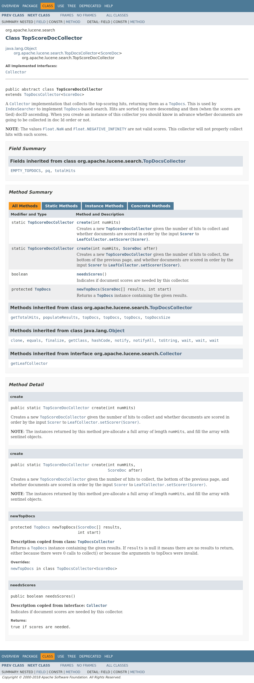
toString (168, 340)
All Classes (117, 15)
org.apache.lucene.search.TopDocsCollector (55, 53)
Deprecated (90, 6)
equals (34, 340)
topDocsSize (157, 317)
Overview (10, 6)
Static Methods (61, 206)
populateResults (60, 317)
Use (61, 6)
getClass (78, 340)
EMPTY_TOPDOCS (26, 170)
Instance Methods (104, 206)
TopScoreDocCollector (51, 222)
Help (109, 6)
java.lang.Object (21, 48)
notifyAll (143, 340)
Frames (67, 15)
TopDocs (43, 289)
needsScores (89, 274)
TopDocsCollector (42, 94)
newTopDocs (88, 289)
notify (122, 340)
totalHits (65, 170)
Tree (71, 6)
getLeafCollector (29, 363)
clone (16, 340)
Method (73, 22)
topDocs (90, 317)
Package (30, 6)
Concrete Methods (151, 206)
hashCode (101, 340)
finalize (54, 340)
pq (47, 170)
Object (117, 330)
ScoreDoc (110, 53)
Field (41, 22)
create (84, 222)
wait (186, 340)
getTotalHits (24, 317)
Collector (15, 72)
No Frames (86, 15)
